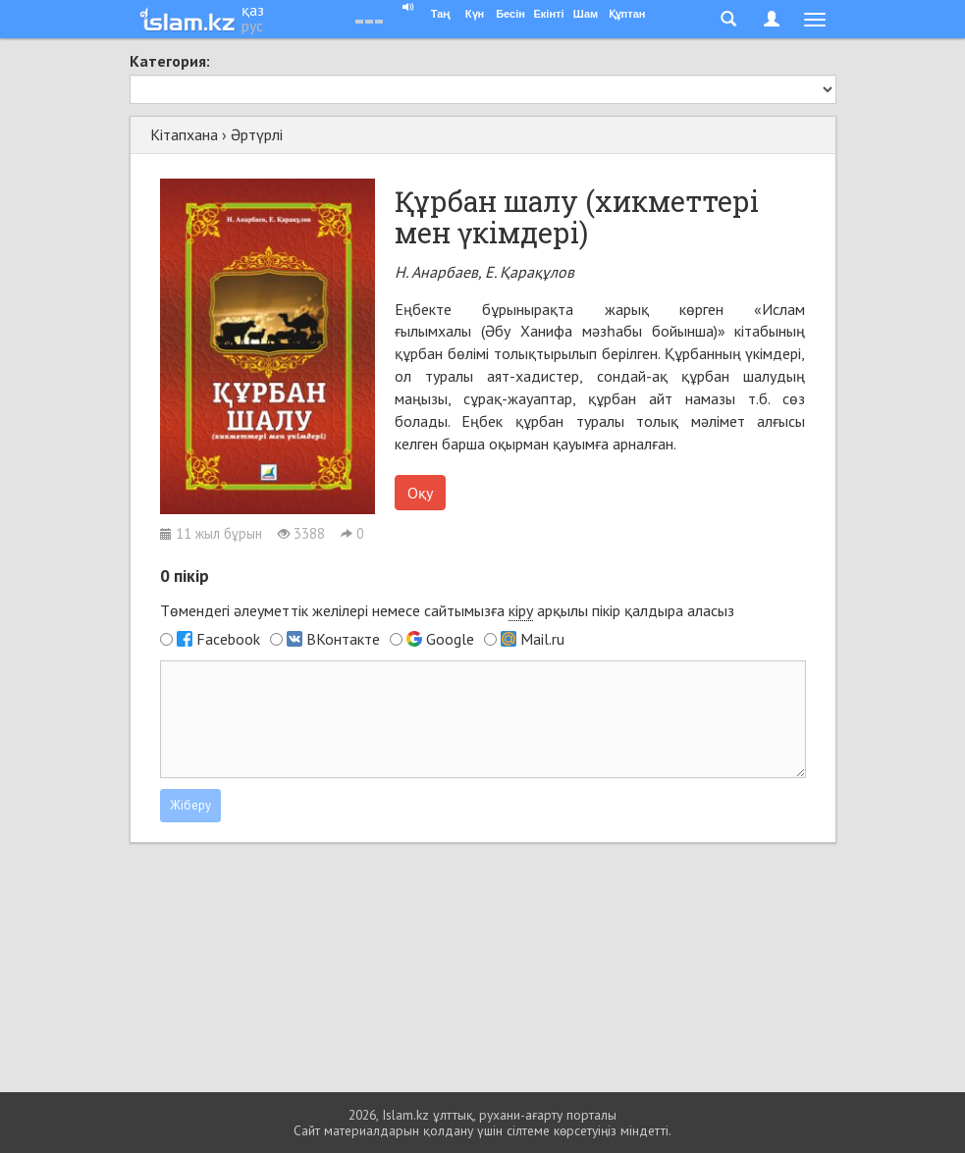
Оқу (420, 492)
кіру (521, 610)
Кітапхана (184, 134)
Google (450, 639)
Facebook (228, 639)
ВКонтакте (343, 639)
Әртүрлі (257, 134)
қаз (252, 10)
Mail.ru (542, 639)
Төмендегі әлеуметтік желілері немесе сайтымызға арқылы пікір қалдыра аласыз (447, 611)
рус (252, 25)
